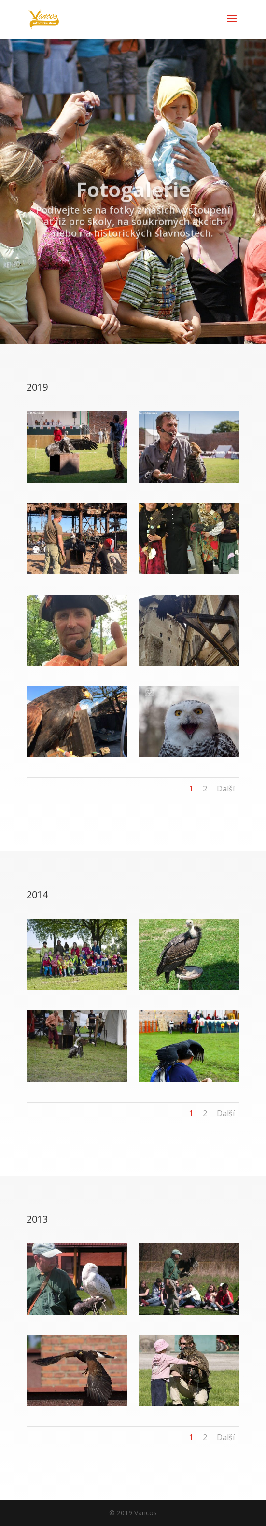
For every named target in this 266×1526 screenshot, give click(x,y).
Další (226, 788)
